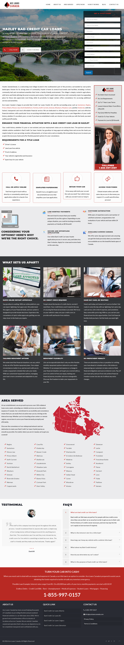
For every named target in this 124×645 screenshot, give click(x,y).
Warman (10, 482)
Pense (98, 467)
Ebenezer (99, 444)
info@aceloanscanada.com (94, 614)
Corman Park (41, 482)
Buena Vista (40, 478)
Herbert (99, 471)
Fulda (98, 478)
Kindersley (40, 448)
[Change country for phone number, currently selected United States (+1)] (87, 60)
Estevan (10, 475)
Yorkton (10, 463)
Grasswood (70, 444)
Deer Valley (40, 486)
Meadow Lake (41, 467)
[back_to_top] (119, 641)
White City (40, 475)
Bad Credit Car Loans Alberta (54, 611)
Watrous (39, 456)
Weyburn (10, 471)
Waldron (69, 459)
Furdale (69, 448)
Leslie (98, 448)
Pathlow (99, 482)
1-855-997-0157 (62, 595)
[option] (31, 527)
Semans (98, 486)
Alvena (68, 486)
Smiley (68, 463)
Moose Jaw (11, 452)
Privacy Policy (89, 619)
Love (97, 475)
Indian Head (70, 475)
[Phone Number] (102, 60)
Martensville (70, 452)
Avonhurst (99, 463)
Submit (88, 73)
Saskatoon (10, 448)
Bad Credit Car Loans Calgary (54, 620)
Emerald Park (41, 471)
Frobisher (99, 456)
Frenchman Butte (102, 459)
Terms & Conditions (90, 624)
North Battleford (13, 467)
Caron (68, 478)
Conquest (99, 452)
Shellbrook (40, 459)
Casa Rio (39, 444)
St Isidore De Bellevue (74, 456)
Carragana (70, 467)
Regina (9, 444)
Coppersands (11, 486)
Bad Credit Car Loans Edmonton (55, 625)
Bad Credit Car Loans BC (52, 616)
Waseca (69, 471)
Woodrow (69, 482)
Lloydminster (41, 463)
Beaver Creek (41, 452)
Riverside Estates (13, 478)
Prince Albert (12, 456)
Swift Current (12, 459)
